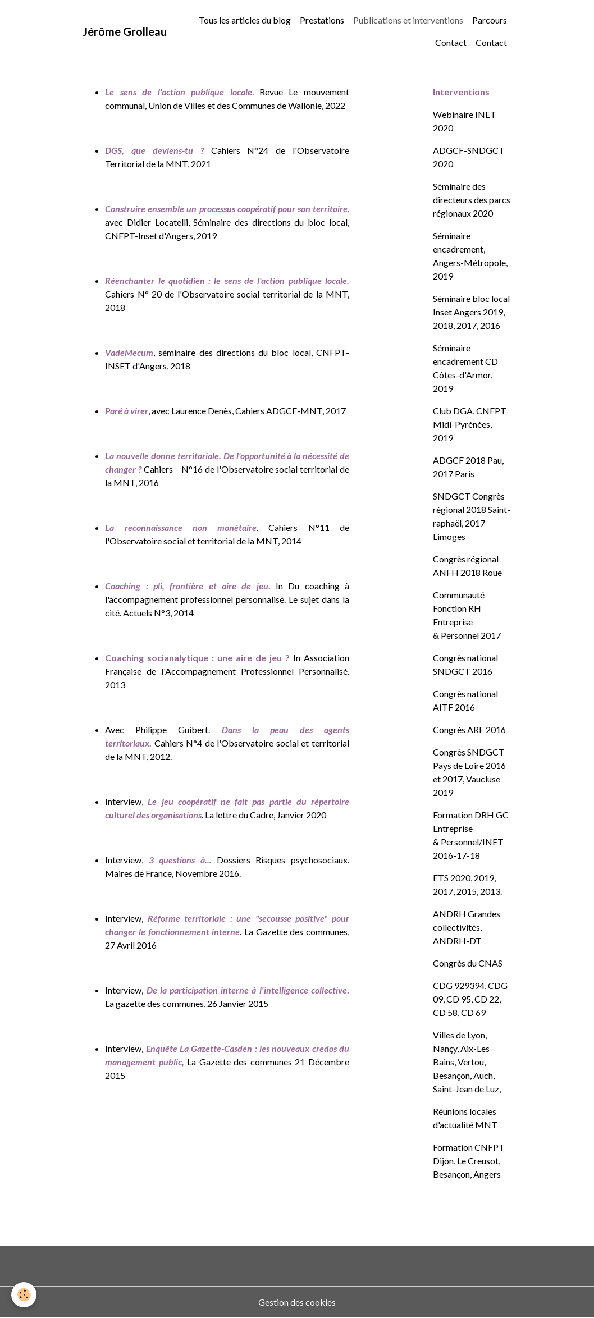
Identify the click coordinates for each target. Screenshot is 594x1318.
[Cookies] (23, 1294)
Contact (451, 42)
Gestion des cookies (297, 1302)
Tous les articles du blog (245, 20)
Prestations (322, 20)
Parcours (489, 20)
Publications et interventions (408, 20)
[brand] (125, 31)
